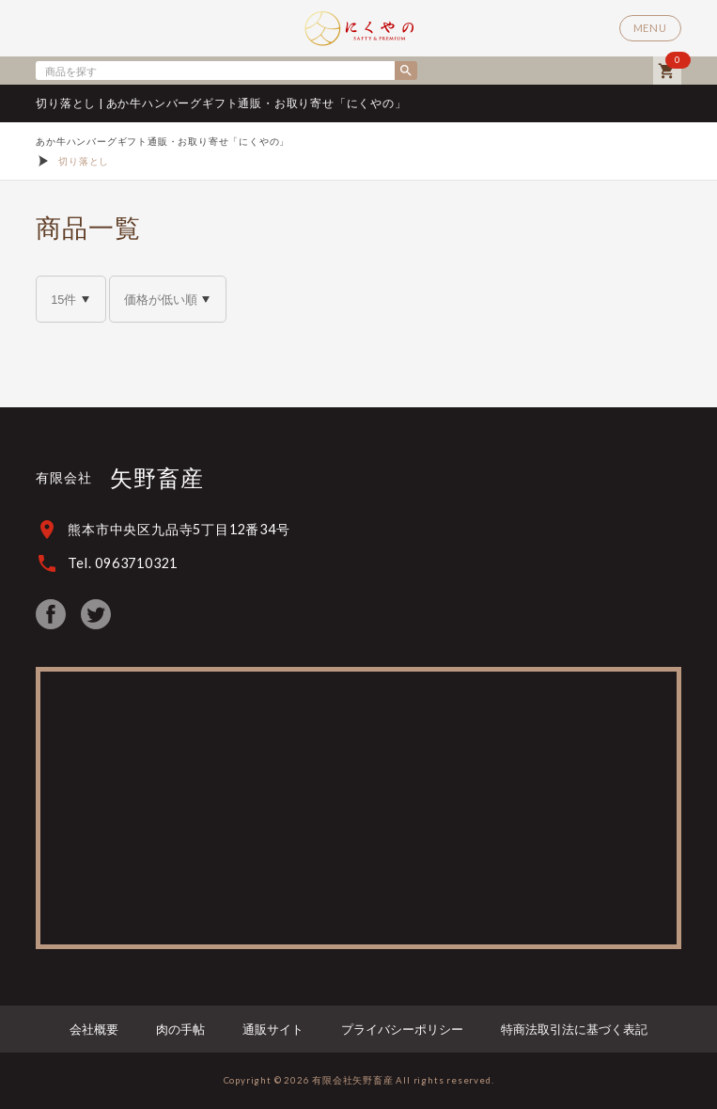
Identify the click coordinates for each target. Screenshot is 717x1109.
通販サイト (273, 1029)
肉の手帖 (180, 1029)
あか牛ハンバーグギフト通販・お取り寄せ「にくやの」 (162, 141)
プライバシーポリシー (402, 1029)
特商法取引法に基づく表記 (574, 1029)
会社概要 (94, 1029)
